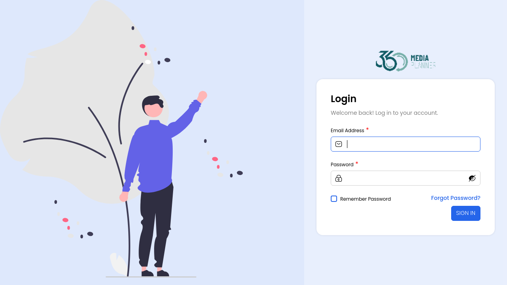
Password (342, 164)
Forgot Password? (455, 198)
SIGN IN (465, 213)
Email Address (347, 130)
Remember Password (365, 199)
